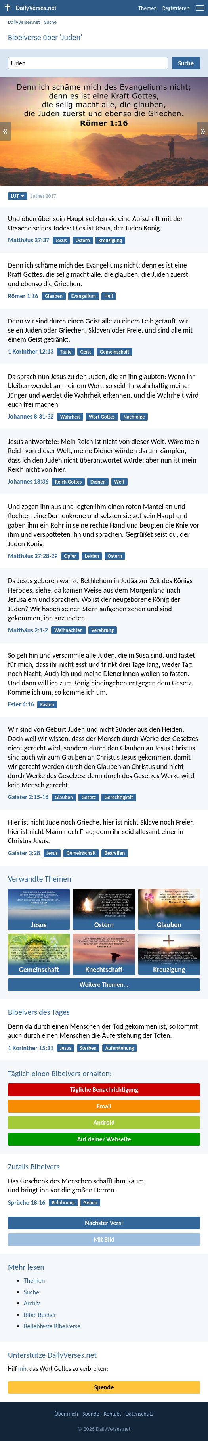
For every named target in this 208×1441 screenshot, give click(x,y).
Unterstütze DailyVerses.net (52, 1355)
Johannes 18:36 (28, 481)
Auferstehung (119, 1048)
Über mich (66, 1413)
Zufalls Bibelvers (33, 1166)
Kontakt (112, 1413)
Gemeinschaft (114, 352)
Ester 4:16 (21, 704)
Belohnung (63, 1203)
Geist (86, 352)
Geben (90, 1203)
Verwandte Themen (39, 879)
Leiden (92, 556)
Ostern (82, 240)
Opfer (70, 556)
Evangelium (83, 296)
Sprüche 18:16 (26, 1202)
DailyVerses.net (24, 22)
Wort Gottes (102, 417)
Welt (119, 482)
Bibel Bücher (40, 1315)
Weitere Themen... (104, 984)
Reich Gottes (68, 482)
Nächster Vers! (104, 1223)
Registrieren (175, 8)
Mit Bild (104, 1239)
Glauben (54, 296)
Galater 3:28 (24, 853)
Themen (147, 8)
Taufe (65, 352)
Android (104, 1122)
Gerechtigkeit (119, 797)
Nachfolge (134, 417)
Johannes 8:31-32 (30, 416)
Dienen (97, 482)
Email (104, 1106)
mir (22, 1368)
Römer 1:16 (23, 296)
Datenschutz (139, 1413)
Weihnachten (68, 630)
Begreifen (115, 853)
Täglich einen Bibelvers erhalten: (60, 1073)
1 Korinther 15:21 (30, 1048)
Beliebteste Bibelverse (52, 1326)
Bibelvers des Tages (39, 1012)
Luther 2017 (43, 196)
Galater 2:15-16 (28, 797)
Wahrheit (70, 417)
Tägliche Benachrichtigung (104, 1089)
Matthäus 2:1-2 (28, 630)
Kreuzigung (110, 240)
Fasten (47, 705)
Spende (104, 1387)
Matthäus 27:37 (28, 240)
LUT (17, 196)
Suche (50, 22)
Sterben (88, 1048)
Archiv (32, 1303)
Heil (109, 296)
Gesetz (89, 797)
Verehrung (103, 630)
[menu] (200, 11)
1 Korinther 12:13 (30, 351)
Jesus (61, 240)
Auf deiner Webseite (104, 1139)
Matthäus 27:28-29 (32, 556)
